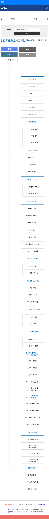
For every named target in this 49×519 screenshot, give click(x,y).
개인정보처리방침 (9, 504)
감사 (27, 49)
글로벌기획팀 (32, 475)
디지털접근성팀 (32, 446)
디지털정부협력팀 (32, 482)
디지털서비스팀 (32, 295)
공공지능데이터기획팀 (32, 404)
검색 (27, 33)
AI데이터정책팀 (32, 361)
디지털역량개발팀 (32, 453)
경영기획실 (32, 79)
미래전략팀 (32, 165)
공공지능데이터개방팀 (32, 411)
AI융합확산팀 (32, 223)
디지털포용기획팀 (32, 439)
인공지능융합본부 (32, 201)
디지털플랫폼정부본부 (32, 281)
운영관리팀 (33, 136)
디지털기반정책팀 (33, 339)
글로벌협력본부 (32, 468)
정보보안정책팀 (9, 60)
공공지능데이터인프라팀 (32, 418)
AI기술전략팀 (32, 237)
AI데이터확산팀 (32, 375)
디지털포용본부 (32, 432)
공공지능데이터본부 (32, 397)
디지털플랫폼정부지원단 (32, 310)
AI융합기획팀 (32, 208)
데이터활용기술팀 (32, 389)
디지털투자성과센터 (34, 187)
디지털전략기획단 (32, 179)
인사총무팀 (32, 107)
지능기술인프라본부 (32, 230)
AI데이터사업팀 (32, 368)
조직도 (13, 19)
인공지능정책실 (32, 151)
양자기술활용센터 (32, 251)
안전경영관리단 (32, 122)
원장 (9, 49)
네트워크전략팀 (34, 266)
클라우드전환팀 (34, 346)
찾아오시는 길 (29, 504)
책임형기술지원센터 (34, 193)
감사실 (27, 55)
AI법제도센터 (32, 172)
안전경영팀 (33, 130)
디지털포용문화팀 (32, 460)
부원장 (9, 54)
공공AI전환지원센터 (32, 216)
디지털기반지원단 (32, 332)
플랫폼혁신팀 (34, 324)
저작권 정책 (19, 504)
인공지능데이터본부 (32, 354)
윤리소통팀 (32, 100)
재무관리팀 (32, 114)
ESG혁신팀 (32, 93)
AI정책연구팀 (32, 158)
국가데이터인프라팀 (32, 382)
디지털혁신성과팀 (32, 302)
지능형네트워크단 (32, 259)
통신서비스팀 (34, 273)
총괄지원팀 (33, 317)
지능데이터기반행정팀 (32, 425)
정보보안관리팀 (34, 143)
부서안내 (36, 19)
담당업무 (8, 30)
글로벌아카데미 (32, 489)
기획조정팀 (32, 86)
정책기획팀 (32, 288)
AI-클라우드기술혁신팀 (32, 244)
